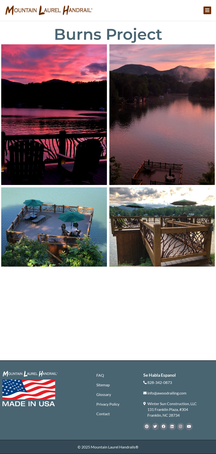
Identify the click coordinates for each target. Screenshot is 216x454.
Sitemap (103, 384)
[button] (207, 10)
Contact (103, 413)
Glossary (103, 394)
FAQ (100, 375)
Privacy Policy (107, 404)
